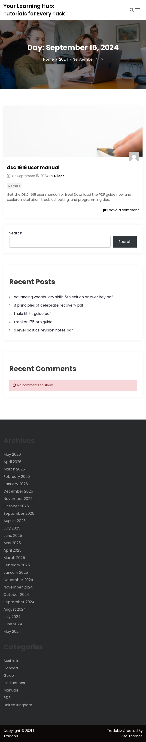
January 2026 (15, 484)
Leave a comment (121, 209)
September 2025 (18, 513)
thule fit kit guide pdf (32, 313)
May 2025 (12, 543)
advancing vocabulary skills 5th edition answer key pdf (63, 297)
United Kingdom (17, 705)
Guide (8, 675)
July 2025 (11, 528)
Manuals (14, 186)
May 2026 (12, 454)
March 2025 (14, 557)
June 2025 (12, 535)
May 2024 (12, 631)
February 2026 (16, 476)
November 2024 (18, 587)
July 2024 (12, 616)
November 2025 (18, 498)
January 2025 (15, 572)
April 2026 (12, 461)
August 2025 (14, 520)
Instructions (14, 683)
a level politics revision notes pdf (43, 330)
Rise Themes (132, 735)
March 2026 (14, 469)
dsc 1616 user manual (33, 167)
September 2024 (18, 602)
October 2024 (16, 594)
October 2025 (16, 506)
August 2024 (14, 609)
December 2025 (18, 491)
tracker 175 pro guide (33, 322)
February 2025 (16, 565)
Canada (10, 668)
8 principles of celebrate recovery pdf (48, 305)
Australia (11, 660)
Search (15, 233)
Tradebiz (115, 730)
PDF (7, 697)
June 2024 (12, 624)
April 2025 (12, 550)
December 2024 (18, 579)
